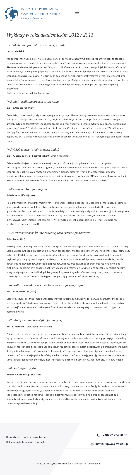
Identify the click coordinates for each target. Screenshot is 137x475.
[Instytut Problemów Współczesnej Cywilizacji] (36, 8)
